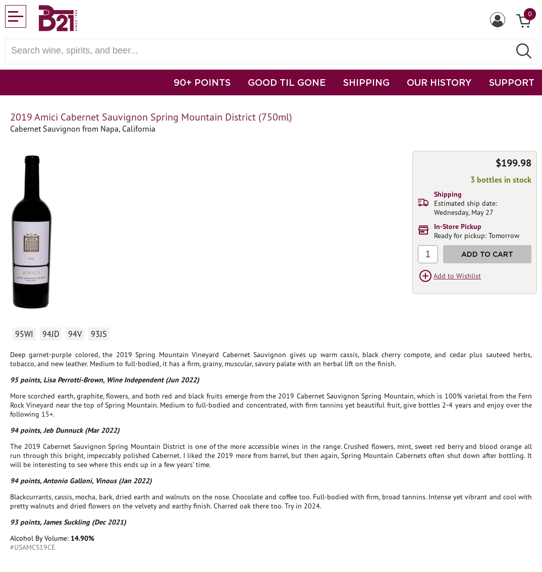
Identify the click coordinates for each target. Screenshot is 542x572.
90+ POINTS (202, 82)
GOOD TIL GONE (287, 82)
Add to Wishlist (457, 275)
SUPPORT (511, 82)
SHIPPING (366, 82)
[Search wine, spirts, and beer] (261, 50)
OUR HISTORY (439, 82)
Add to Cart (487, 254)
